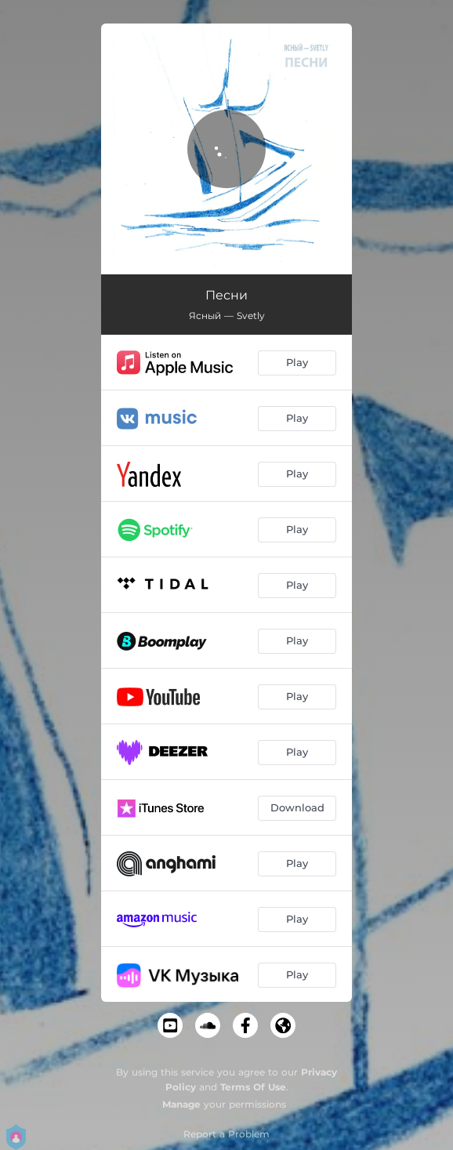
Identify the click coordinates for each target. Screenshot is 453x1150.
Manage (181, 1104)
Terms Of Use (253, 1087)
